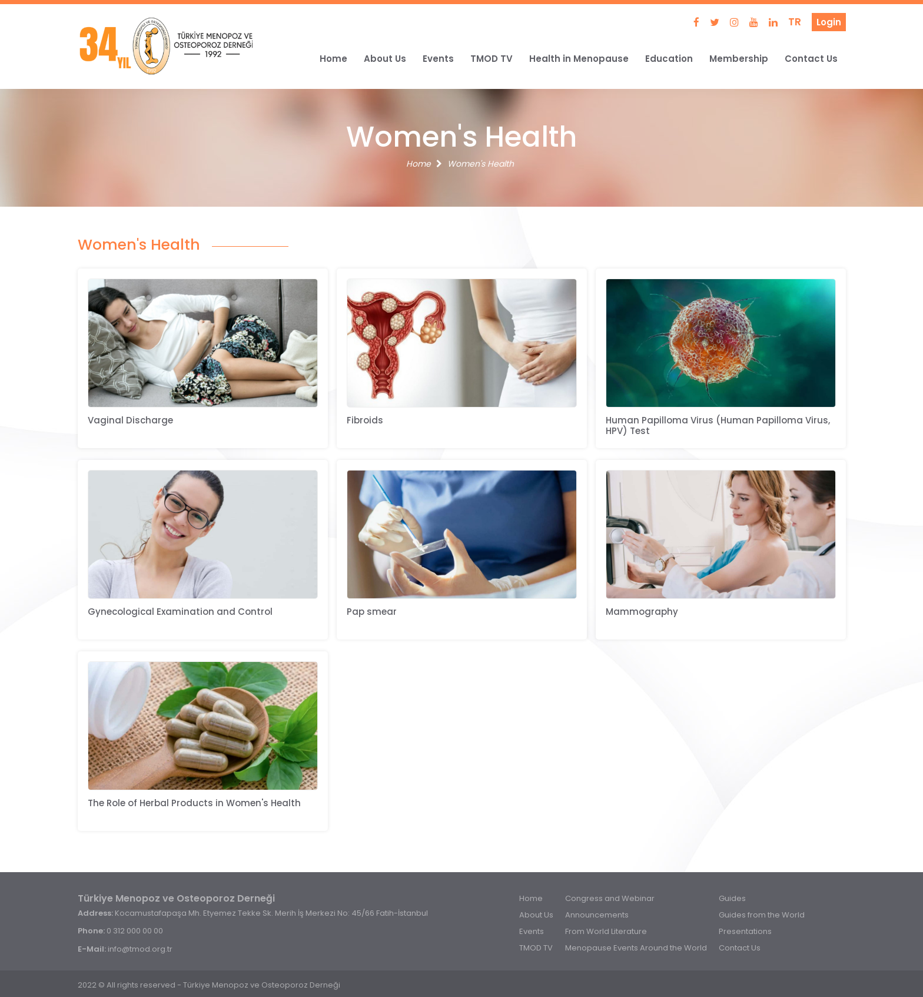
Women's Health (480, 164)
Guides (732, 898)
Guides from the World (762, 914)
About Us (385, 58)
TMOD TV (491, 58)
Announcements (597, 914)
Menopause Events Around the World (636, 947)
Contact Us (811, 58)
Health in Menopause (579, 58)
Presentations (745, 931)
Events (438, 58)
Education (669, 58)
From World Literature (606, 931)
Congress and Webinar (610, 898)
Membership (738, 58)
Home (333, 58)
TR (794, 22)
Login (828, 22)
